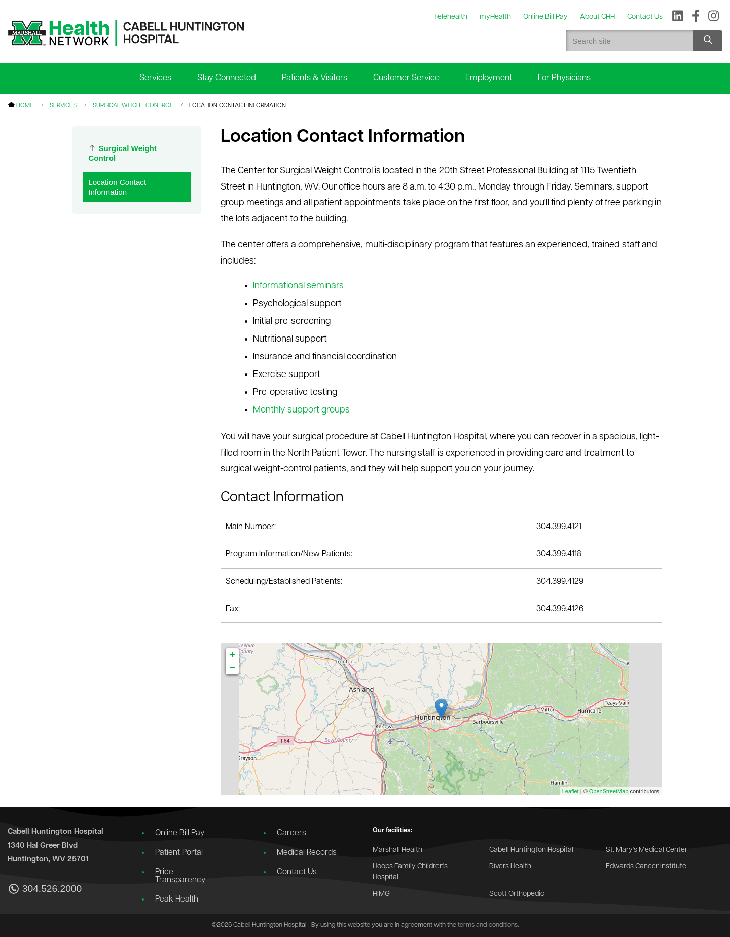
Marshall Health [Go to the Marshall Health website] (397, 850)
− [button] (232, 668)
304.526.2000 (45, 889)
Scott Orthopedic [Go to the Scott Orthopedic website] (516, 894)
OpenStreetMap (609, 791)
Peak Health (176, 899)
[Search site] (707, 40)
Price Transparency (180, 876)
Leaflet (570, 791)
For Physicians (564, 77)
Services (155, 77)
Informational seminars (298, 286)
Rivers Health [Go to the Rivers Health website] (510, 866)
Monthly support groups (301, 410)
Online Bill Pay (179, 833)
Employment (488, 77)
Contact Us (297, 872)
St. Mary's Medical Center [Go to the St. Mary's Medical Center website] (646, 850)
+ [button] (232, 655)
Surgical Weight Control (133, 106)
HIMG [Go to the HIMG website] (381, 894)
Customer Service (406, 77)
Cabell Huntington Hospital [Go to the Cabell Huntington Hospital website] (531, 850)
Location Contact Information (117, 187)
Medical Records (307, 853)
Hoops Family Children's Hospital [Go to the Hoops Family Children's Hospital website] (410, 872)
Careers (291, 833)
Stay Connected (226, 77)
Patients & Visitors (314, 77)
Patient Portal (179, 853)
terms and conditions (488, 925)
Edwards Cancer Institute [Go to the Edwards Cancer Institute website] (646, 866)
